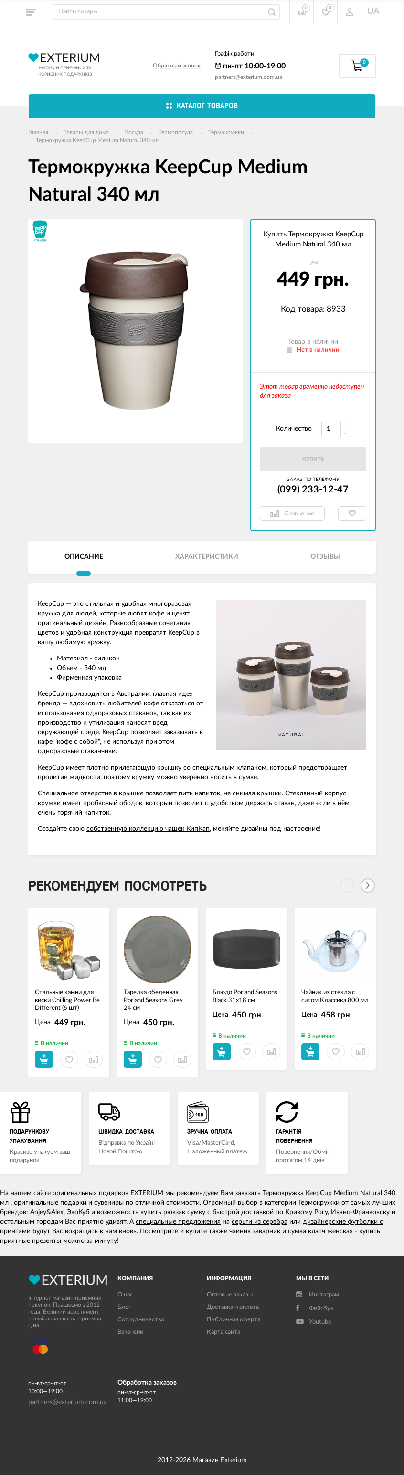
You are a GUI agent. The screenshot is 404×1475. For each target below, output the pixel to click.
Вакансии (130, 1332)
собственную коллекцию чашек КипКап (148, 829)
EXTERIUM (146, 1193)
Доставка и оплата (233, 1307)
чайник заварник (254, 1231)
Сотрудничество (140, 1320)
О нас (125, 1295)
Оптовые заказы (230, 1295)
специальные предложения (178, 1221)
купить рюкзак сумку (172, 1212)
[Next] (368, 885)
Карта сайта (223, 1332)
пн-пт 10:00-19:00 (250, 66)
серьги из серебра (259, 1221)
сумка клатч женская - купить (334, 1231)
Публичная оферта (233, 1320)
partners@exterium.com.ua (248, 77)
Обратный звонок (177, 65)
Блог (124, 1307)
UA (373, 11)
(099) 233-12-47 (313, 489)
